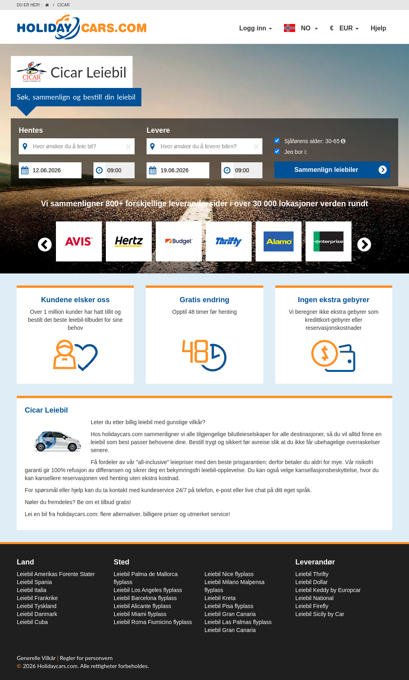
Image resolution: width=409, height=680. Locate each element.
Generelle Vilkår (37, 657)
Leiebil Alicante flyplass (142, 606)
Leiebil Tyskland (36, 606)
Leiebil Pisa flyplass (228, 606)
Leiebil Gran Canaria (230, 614)
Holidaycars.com (57, 665)
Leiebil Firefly (312, 606)
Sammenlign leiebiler (340, 170)
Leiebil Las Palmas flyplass (238, 622)
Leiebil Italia (31, 590)
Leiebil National (315, 598)
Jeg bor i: (290, 152)
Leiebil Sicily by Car (320, 614)
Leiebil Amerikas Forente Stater (56, 574)
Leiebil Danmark (37, 614)
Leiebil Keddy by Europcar (328, 590)
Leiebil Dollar (312, 582)
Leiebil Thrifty (312, 574)
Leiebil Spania (34, 582)
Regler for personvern (86, 657)
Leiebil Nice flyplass (229, 574)
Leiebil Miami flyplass (140, 614)
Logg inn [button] (255, 28)
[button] (301, 28)
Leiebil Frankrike (37, 598)
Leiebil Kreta (220, 598)
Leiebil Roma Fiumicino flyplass (153, 622)
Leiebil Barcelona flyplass (145, 598)
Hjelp (378, 28)
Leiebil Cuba (32, 622)
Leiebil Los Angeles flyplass (148, 590)
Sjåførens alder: (309, 141)
